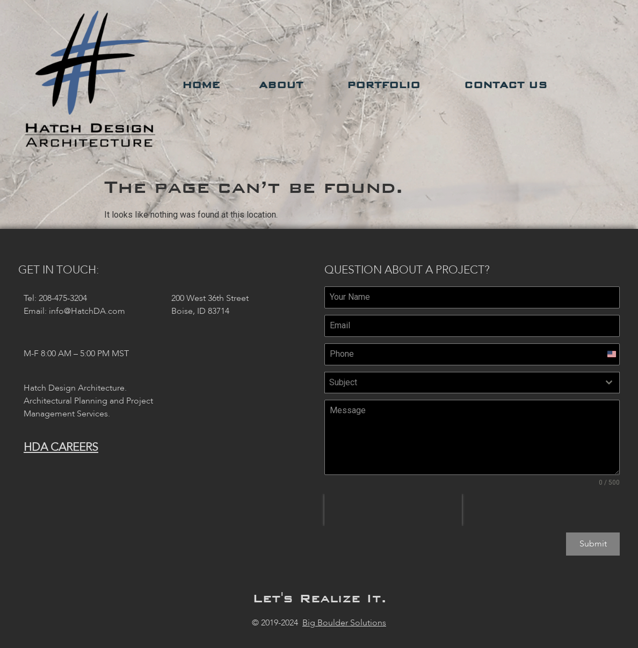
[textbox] (462, 382)
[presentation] (393, 510)
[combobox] (472, 382)
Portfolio (386, 85)
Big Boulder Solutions (344, 621)
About (283, 85)
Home (201, 85)
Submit (593, 544)
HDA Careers (61, 447)
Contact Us (508, 85)
